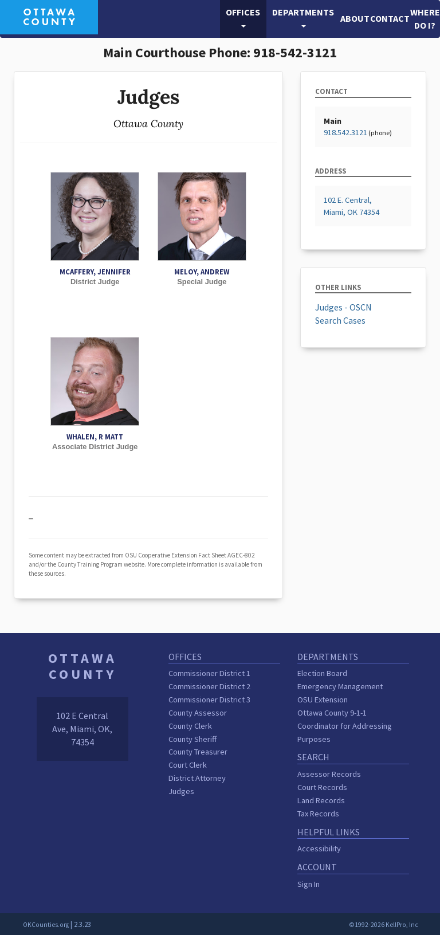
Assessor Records (329, 774)
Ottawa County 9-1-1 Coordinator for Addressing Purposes (344, 726)
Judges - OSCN (343, 307)
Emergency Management (340, 686)
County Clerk (190, 726)
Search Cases (340, 320)
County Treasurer (197, 752)
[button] (243, 19)
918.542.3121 (345, 132)
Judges (181, 791)
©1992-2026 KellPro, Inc (383, 925)
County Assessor (197, 713)
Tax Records (318, 813)
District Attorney (197, 778)
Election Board (322, 673)
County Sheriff (192, 739)
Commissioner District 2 (209, 686)
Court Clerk (187, 765)
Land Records (321, 800)
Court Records (322, 787)
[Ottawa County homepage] (49, 16)
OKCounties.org (46, 925)
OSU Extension (322, 699)
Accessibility (319, 848)
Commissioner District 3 (209, 699)
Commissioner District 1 (209, 673)
